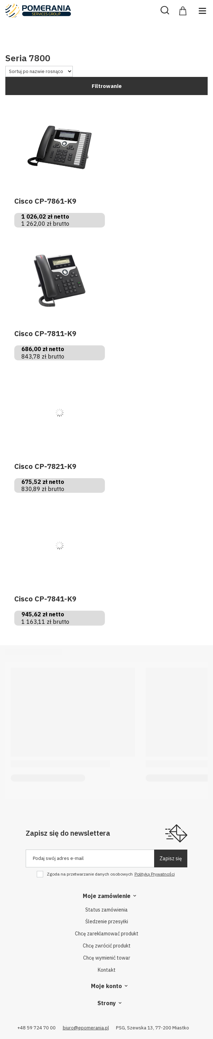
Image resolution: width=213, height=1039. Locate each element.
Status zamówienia (106, 910)
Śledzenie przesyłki (106, 922)
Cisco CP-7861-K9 (45, 201)
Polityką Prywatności (155, 874)
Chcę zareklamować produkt (106, 934)
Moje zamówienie (107, 895)
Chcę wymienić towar (106, 958)
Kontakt (107, 970)
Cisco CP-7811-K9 (45, 333)
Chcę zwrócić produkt (107, 946)
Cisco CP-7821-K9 (45, 466)
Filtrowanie (107, 86)
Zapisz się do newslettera (68, 833)
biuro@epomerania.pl (86, 1028)
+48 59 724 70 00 (36, 1028)
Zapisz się (170, 858)
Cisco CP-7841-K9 (45, 599)
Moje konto (106, 986)
